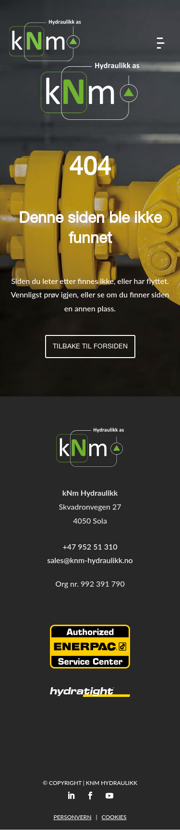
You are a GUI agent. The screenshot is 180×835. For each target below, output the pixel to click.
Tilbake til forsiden (90, 347)
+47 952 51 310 (89, 546)
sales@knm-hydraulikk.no (89, 560)
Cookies (114, 817)
